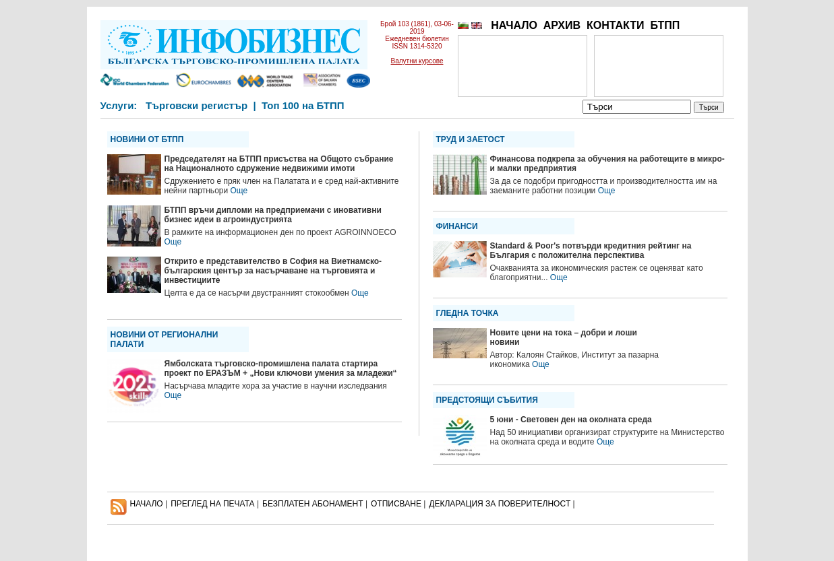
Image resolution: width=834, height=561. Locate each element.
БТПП (665, 25)
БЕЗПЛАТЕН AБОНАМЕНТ (312, 503)
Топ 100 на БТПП (303, 105)
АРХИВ (561, 25)
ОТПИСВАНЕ (396, 503)
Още (239, 190)
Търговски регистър (196, 105)
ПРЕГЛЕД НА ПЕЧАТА (212, 503)
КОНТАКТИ (616, 25)
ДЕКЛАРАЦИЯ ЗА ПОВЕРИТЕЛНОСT (499, 503)
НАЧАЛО (514, 25)
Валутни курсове (417, 61)
